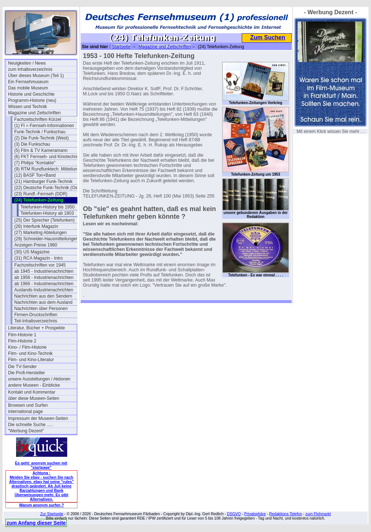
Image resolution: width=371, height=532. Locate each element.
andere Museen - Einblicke (34, 385)
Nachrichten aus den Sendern (43, 296)
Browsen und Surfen (28, 405)
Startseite (121, 46)
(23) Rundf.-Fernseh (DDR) (40, 193)
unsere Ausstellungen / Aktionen (39, 379)
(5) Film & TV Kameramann (41, 150)
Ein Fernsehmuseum (28, 81)
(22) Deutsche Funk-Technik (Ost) (47, 187)
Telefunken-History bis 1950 (47, 207)
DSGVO (234, 514)
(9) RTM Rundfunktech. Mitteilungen (48, 169)
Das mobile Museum (28, 88)
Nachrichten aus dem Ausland (43, 302)
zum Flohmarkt (317, 514)
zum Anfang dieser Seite (36, 523)
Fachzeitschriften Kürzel (37, 119)
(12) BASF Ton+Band (35, 175)
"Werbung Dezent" (26, 430)
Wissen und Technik (27, 106)
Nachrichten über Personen (41, 308)
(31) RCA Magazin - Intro (38, 258)
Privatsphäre (255, 514)
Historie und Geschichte (31, 94)
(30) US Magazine (32, 251)
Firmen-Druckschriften (35, 314)
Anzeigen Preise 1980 (35, 245)
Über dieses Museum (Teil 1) (36, 75)
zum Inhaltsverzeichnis (30, 69)
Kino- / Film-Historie (27, 347)
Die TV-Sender (22, 366)
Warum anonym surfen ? (41, 505)
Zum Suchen (267, 37)
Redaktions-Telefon (285, 514)
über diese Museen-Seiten (33, 398)
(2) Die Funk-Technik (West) (41, 138)
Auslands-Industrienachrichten (43, 289)
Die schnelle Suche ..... (30, 424)
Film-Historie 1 (22, 334)
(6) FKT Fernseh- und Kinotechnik (47, 156)
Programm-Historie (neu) (32, 100)
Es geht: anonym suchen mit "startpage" (41, 465)
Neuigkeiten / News (27, 63)
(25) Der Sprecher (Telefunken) (44, 220)
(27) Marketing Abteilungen (40, 232)
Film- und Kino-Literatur (31, 359)
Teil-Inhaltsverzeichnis (35, 321)
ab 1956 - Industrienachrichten (43, 277)
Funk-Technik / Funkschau (39, 131)
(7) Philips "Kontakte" (35, 162)
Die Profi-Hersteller (26, 372)
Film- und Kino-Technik (30, 353)
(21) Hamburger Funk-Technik (43, 181)
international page (25, 411)
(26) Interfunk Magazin (36, 226)
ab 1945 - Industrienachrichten (43, 271)
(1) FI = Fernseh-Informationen (44, 125)
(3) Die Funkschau (32, 144)
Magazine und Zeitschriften (34, 112)
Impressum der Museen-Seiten (38, 418)
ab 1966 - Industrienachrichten (43, 283)
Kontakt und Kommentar (31, 392)
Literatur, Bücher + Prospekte (36, 327)
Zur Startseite (51, 514)
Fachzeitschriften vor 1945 (40, 265)
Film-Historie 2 (22, 341)
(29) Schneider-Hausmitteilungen (46, 238)
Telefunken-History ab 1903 (47, 213)
